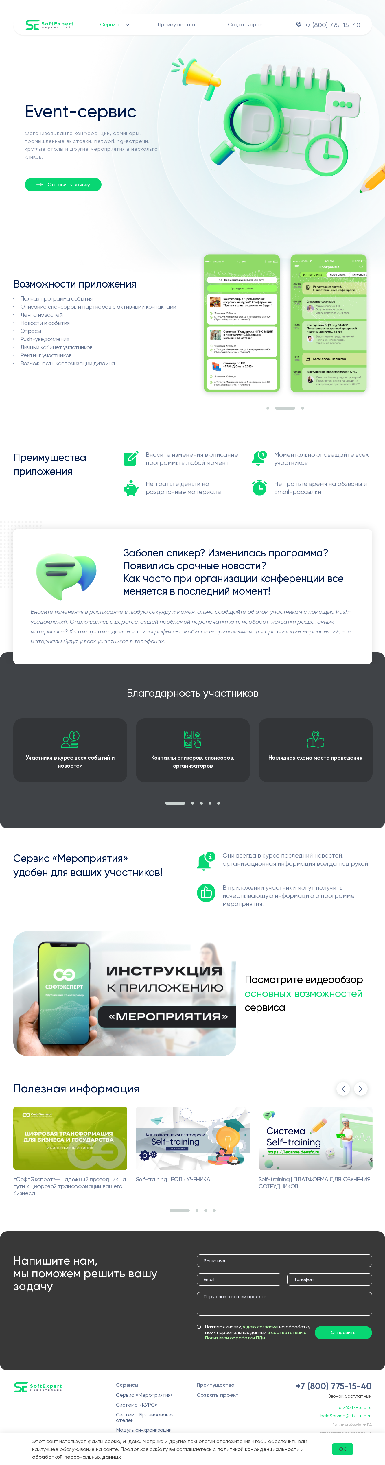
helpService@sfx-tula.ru (346, 1415)
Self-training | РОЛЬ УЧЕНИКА (173, 1179)
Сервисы (110, 24)
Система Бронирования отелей (145, 1417)
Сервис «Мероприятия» (144, 1395)
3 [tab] (302, 408)
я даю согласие (260, 1327)
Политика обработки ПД (352, 1424)
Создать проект (248, 24)
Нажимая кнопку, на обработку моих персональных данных (257, 1332)
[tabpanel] (241, 324)
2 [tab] (285, 408)
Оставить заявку (68, 184)
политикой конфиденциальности (258, 1449)
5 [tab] (218, 803)
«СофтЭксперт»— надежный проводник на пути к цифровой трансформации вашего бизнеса (69, 1186)
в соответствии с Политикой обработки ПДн (255, 1335)
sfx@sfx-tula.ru (355, 1407)
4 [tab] (210, 803)
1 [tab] (267, 408)
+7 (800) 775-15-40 (332, 25)
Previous (343, 1089)
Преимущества (176, 24)
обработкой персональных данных (76, 1457)
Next (361, 1089)
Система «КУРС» (136, 1405)
